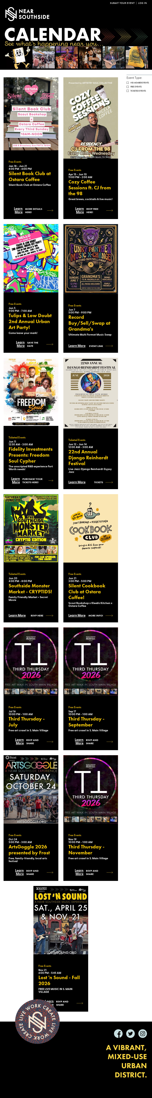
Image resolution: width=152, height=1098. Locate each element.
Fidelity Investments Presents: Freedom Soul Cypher (31, 455)
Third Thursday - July (27, 722)
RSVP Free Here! (92, 210)
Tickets (98, 482)
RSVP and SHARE (32, 741)
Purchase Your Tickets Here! (32, 480)
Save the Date (32, 344)
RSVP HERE (37, 615)
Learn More (18, 210)
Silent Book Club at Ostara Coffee (30, 176)
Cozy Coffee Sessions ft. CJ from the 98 (89, 187)
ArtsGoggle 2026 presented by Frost (29, 850)
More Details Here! (33, 210)
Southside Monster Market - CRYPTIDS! (30, 589)
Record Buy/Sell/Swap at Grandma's (89, 323)
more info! (95, 615)
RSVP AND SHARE (32, 872)
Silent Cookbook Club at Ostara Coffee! (86, 591)
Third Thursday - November (86, 850)
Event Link (96, 346)
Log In (142, 3)
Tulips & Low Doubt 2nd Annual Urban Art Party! (30, 321)
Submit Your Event (122, 3)
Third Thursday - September (86, 722)
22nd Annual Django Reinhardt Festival (88, 457)
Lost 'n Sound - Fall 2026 (59, 980)
